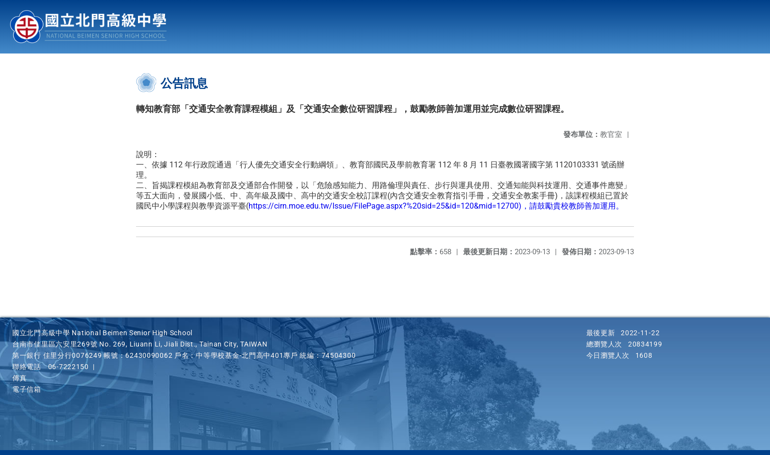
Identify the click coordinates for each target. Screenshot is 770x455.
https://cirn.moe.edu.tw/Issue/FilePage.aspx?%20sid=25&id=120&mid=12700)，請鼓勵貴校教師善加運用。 (436, 206)
